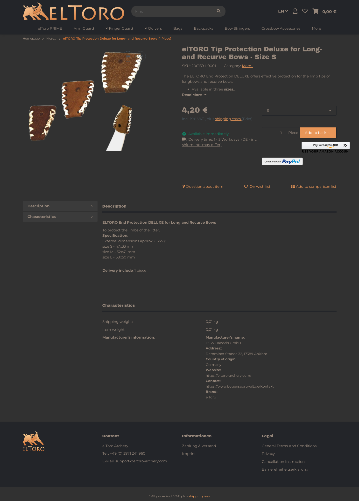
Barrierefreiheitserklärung (285, 469)
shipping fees (199, 496)
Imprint (189, 453)
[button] (295, 11)
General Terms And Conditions (289, 446)
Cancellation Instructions (284, 461)
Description (60, 206)
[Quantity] (274, 132)
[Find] (171, 11)
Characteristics (60, 216)
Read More (194, 94)
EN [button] (283, 11)
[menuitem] (50, 28)
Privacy (268, 453)
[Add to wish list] (140, 56)
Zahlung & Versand (199, 446)
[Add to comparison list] (128, 56)
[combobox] (299, 111)
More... (247, 65)
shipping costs (228, 119)
